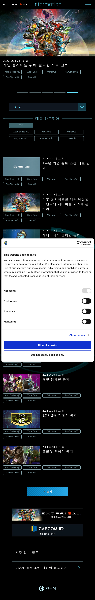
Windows (71, 132)
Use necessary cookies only (47, 354)
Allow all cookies (47, 345)
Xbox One (46, 132)
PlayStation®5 (21, 138)
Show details (77, 335)
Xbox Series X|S (21, 132)
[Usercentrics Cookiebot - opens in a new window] (76, 243)
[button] (22, 92)
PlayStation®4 (46, 138)
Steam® (72, 138)
